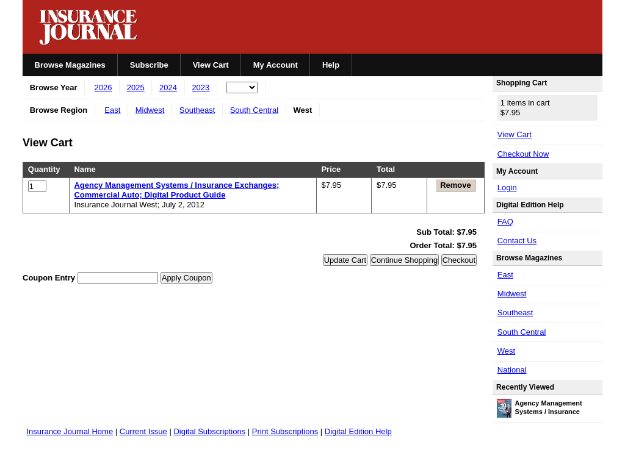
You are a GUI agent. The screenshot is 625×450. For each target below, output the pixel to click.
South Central (254, 109)
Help (330, 65)
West (506, 350)
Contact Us (516, 240)
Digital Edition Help (358, 431)
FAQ (505, 221)
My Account (275, 65)
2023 (200, 87)
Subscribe (149, 65)
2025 (136, 87)
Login (507, 187)
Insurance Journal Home (70, 431)
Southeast (197, 109)
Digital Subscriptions (209, 431)
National (512, 369)
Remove (455, 185)
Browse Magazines (70, 65)
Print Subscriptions (285, 431)
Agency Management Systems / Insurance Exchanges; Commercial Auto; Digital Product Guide (176, 189)
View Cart (211, 65)
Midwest (150, 109)
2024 (168, 87)
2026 (103, 87)
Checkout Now (523, 154)
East (112, 109)
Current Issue (143, 431)
